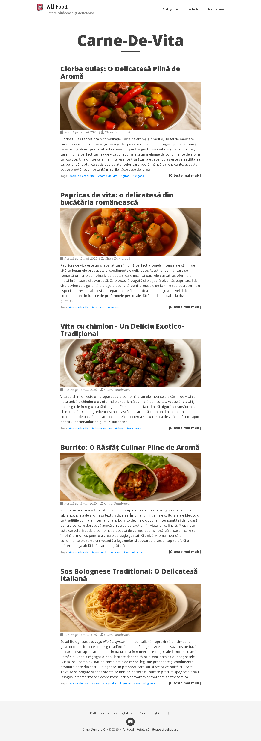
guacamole (101, 552)
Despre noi (215, 9)
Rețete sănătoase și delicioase (70, 13)
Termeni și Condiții (155, 713)
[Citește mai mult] (185, 175)
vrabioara (135, 428)
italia (97, 683)
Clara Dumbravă (94, 729)
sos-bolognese (145, 683)
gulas (126, 176)
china (120, 428)
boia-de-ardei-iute (83, 176)
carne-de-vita (108, 176)
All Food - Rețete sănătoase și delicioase (150, 729)
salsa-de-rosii (134, 552)
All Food (57, 6)
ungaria (139, 176)
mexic (116, 552)
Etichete (192, 9)
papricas (99, 307)
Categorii (170, 9)
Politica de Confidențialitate (113, 713)
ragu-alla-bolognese (118, 683)
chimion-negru (103, 428)
